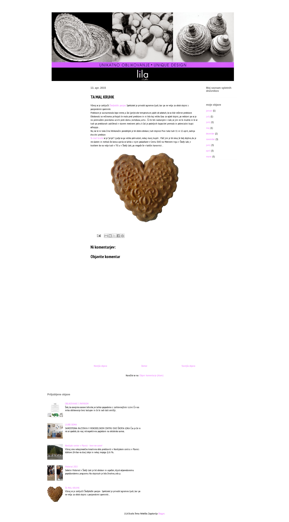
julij (208, 116)
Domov (144, 365)
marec (209, 156)
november (210, 139)
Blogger (161, 513)
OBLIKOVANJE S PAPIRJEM (77, 403)
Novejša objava (100, 365)
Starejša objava (188, 365)
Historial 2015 (71, 466)
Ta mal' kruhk (97, 138)
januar (209, 110)
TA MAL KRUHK (72, 487)
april (208, 150)
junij (208, 122)
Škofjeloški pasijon (118, 105)
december (210, 133)
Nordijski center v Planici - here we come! (83, 445)
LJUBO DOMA (71, 424)
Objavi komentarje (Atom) (151, 375)
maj (208, 127)
